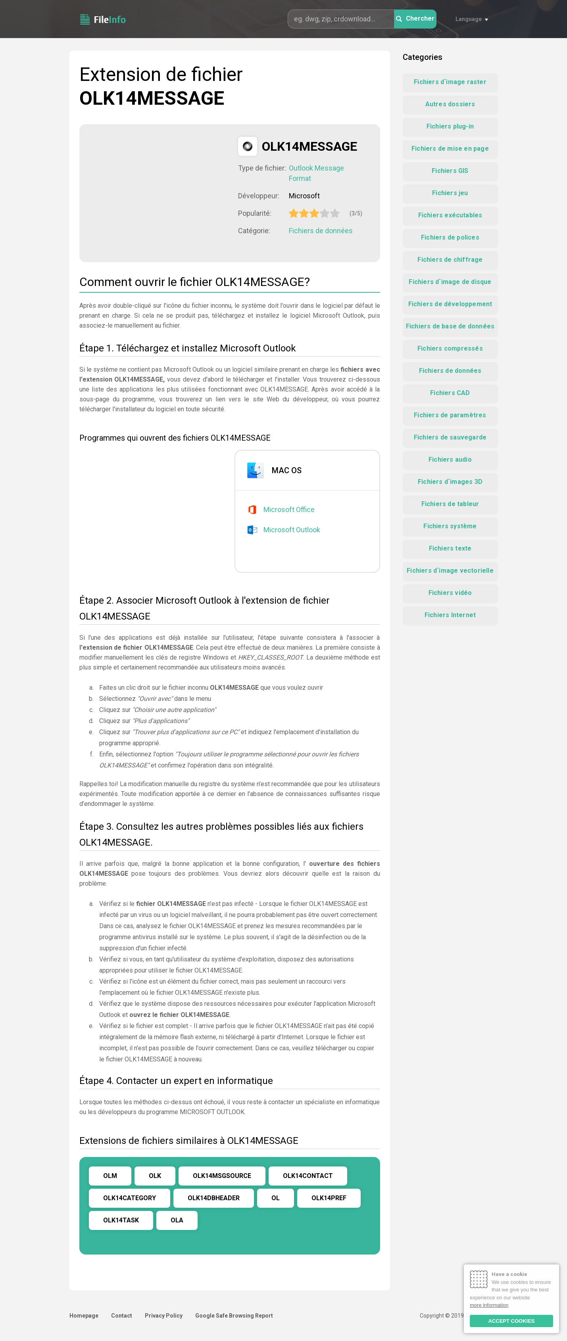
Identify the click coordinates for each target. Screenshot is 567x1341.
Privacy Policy (164, 1315)
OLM (110, 1176)
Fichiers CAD (450, 393)
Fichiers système (450, 526)
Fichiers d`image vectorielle (450, 570)
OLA (177, 1220)
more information (489, 1305)
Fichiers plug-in (450, 126)
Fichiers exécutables (450, 215)
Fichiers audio (450, 459)
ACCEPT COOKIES (511, 1321)
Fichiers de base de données (450, 326)
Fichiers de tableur (450, 504)
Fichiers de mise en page (450, 148)
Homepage (83, 1315)
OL (275, 1198)
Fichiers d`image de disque (450, 282)
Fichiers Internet (450, 615)
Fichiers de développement (450, 304)
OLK (155, 1176)
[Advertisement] (158, 192)
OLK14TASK (121, 1220)
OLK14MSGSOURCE (222, 1176)
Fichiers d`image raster (450, 82)
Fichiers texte (450, 548)
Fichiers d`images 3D (450, 481)
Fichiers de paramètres (450, 415)
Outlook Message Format (316, 173)
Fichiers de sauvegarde (450, 437)
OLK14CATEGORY (129, 1198)
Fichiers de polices (450, 237)
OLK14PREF (328, 1198)
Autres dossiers (450, 104)
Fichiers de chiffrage (449, 259)
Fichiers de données (321, 230)
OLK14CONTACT (308, 1176)
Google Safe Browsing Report (234, 1315)
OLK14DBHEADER (214, 1198)
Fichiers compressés (450, 348)
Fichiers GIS (450, 171)
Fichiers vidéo (450, 593)
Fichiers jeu (450, 193)
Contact (121, 1315)
